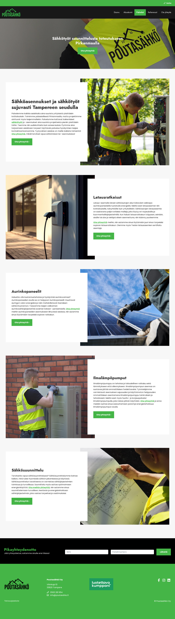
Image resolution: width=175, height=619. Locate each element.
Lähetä (163, 552)
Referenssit (152, 12)
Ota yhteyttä (166, 12)
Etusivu (116, 12)
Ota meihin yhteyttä (39, 487)
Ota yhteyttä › (22, 141)
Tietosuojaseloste (11, 601)
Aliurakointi (128, 12)
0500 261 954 (55, 592)
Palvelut (140, 12)
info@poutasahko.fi (58, 595)
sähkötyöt (17, 122)
